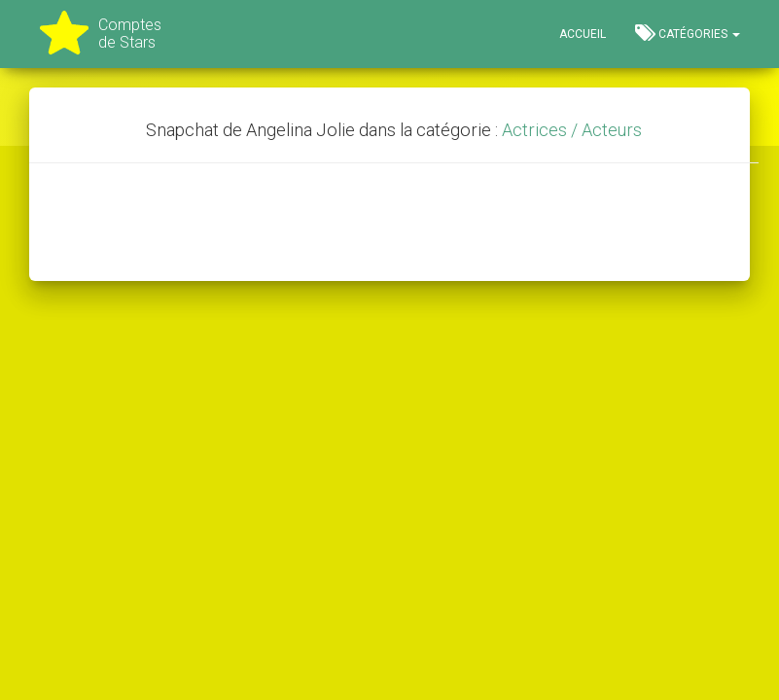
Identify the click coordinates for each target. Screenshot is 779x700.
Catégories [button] (687, 33)
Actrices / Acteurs (572, 130)
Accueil (582, 34)
